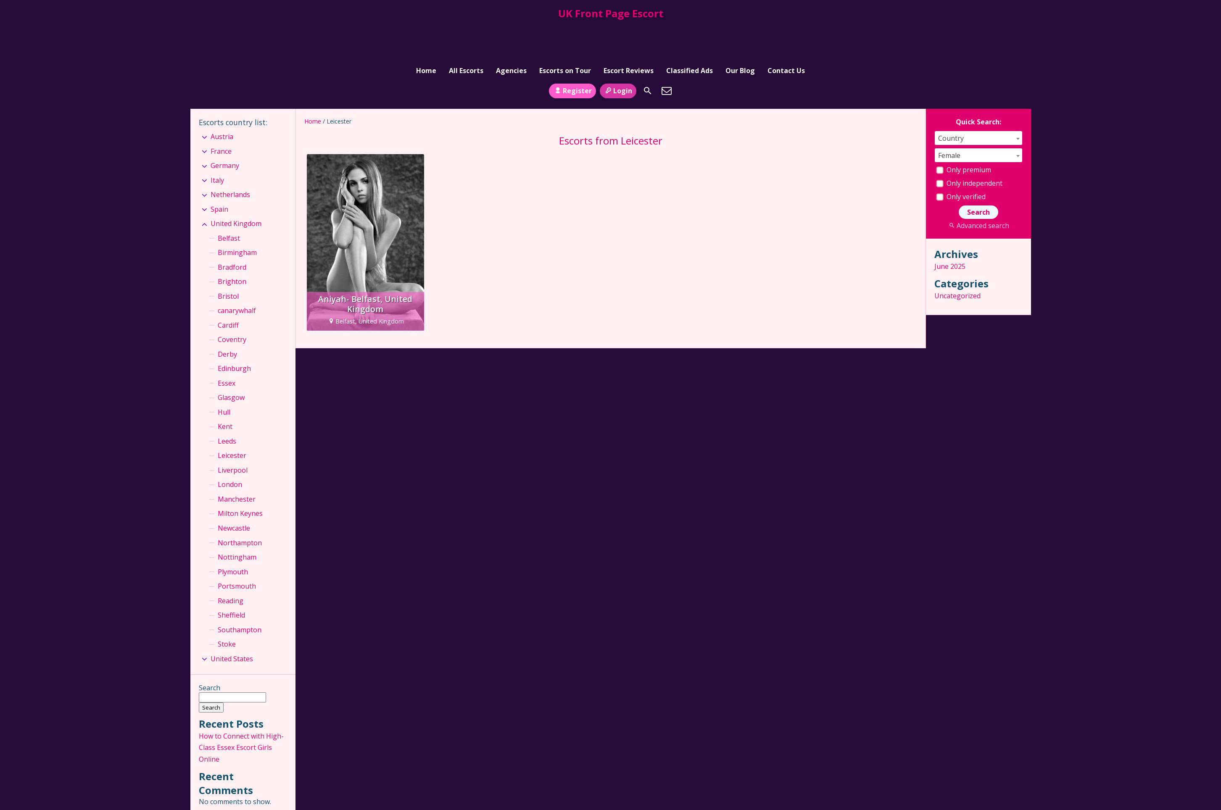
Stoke (227, 608)
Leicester (232, 420)
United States (232, 623)
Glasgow (231, 362)
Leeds (227, 405)
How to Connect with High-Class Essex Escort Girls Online (241, 712)
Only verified (961, 161)
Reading (230, 565)
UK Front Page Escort (610, 13)
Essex (226, 347)
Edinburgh (234, 333)
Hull (224, 376)
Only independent (969, 148)
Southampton (239, 594)
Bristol (228, 261)
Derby (227, 318)
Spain (219, 174)
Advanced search (978, 190)
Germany (225, 130)
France (221, 115)
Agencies (511, 30)
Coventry (232, 304)
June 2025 (949, 231)
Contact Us (786, 30)
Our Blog (740, 30)
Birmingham (237, 217)
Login (618, 55)
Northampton (240, 507)
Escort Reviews (629, 30)
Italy (217, 144)
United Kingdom (236, 188)
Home (426, 30)
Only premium (963, 134)
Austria (222, 101)
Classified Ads (689, 30)
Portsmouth (237, 550)
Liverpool (233, 434)
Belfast (229, 203)
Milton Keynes (240, 478)
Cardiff (228, 290)
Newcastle (234, 492)
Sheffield (231, 579)
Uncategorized (957, 260)
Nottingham (237, 521)
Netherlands (230, 159)
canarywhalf (237, 275)
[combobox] (978, 102)
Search (209, 652)
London (230, 449)
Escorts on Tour (565, 30)
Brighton (232, 246)
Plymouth (233, 536)
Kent (225, 391)
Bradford (232, 232)
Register (572, 55)
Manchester (237, 463)
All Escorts (466, 30)
